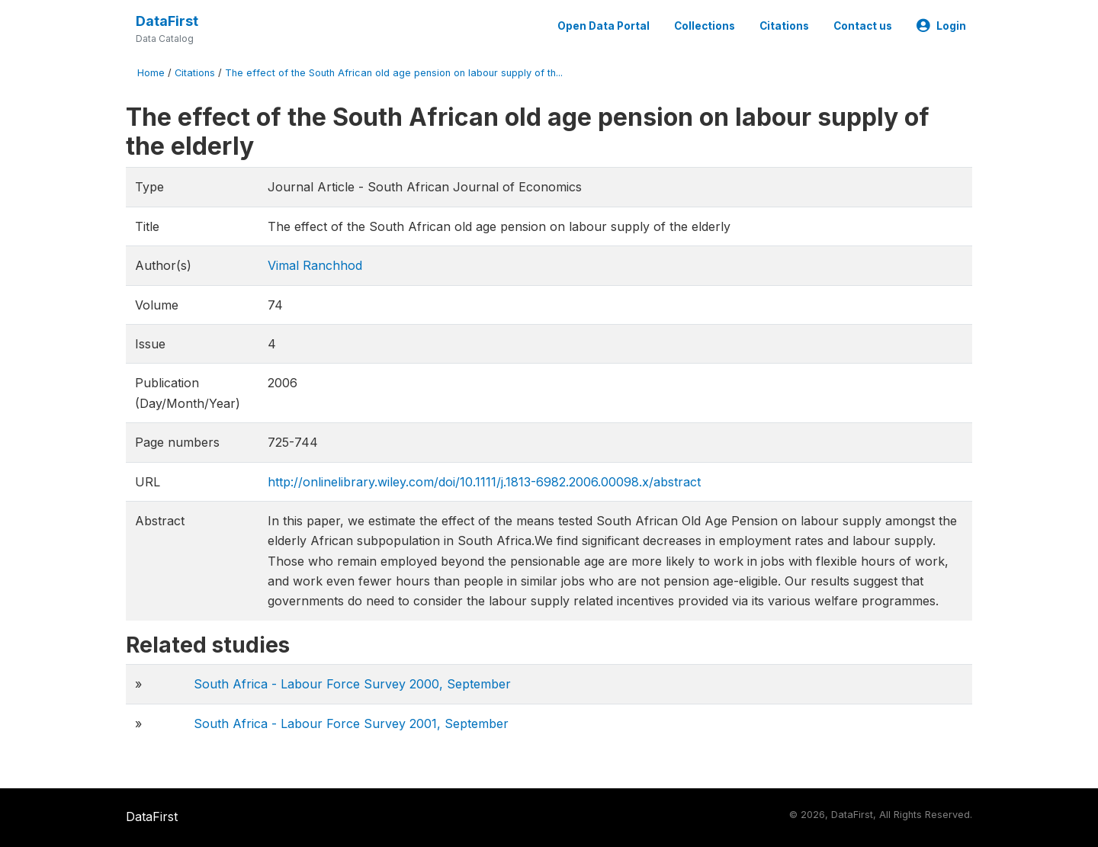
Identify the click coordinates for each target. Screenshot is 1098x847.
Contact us (862, 26)
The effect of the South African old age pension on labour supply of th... (394, 73)
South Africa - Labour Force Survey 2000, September (352, 683)
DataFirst (167, 21)
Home (151, 73)
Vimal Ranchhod (315, 265)
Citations (784, 26)
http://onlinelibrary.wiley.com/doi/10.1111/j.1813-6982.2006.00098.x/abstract (484, 481)
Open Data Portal (603, 26)
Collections (704, 26)
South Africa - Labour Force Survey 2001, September (351, 723)
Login (941, 26)
